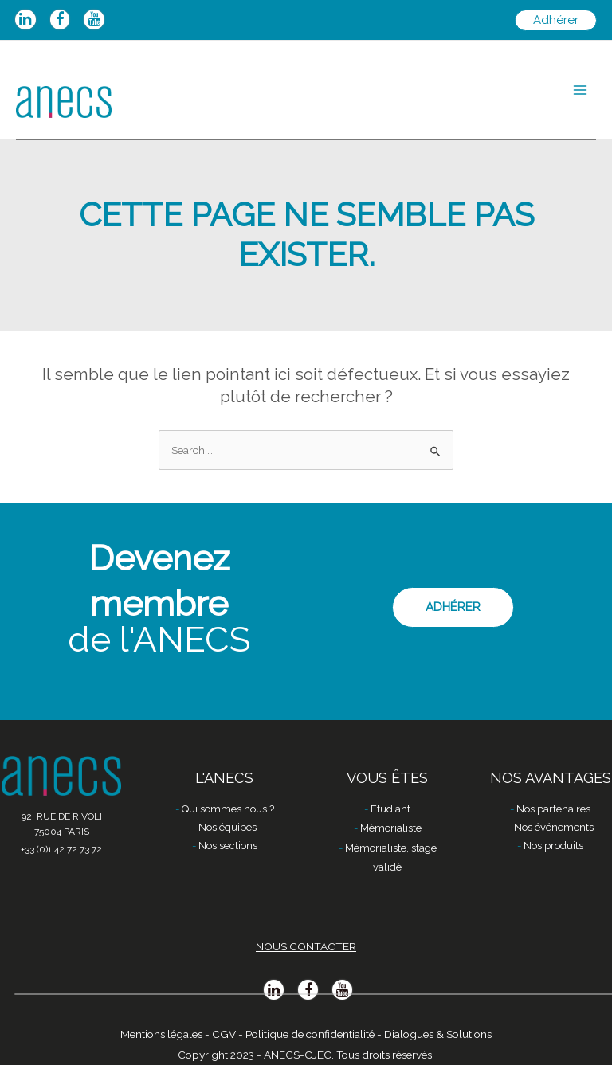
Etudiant (390, 809)
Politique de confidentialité (310, 1034)
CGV (224, 1034)
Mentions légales (161, 1034)
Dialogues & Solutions (438, 1034)
